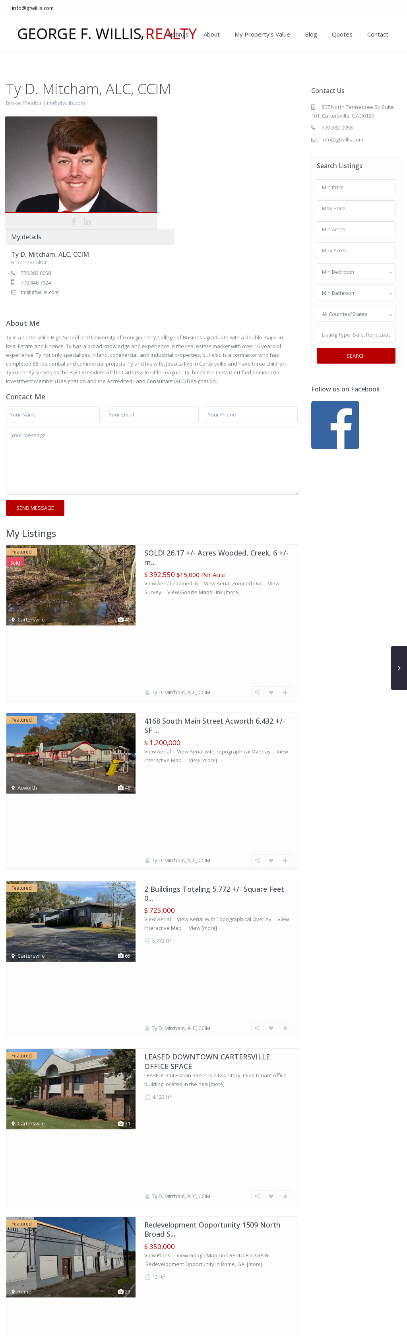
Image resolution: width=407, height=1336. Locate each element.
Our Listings (242, 1324)
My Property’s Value (262, 34)
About (212, 34)
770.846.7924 (160, 170)
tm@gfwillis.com (66, 102)
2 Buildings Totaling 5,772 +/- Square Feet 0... (214, 640)
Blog (311, 34)
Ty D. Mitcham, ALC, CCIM (175, 141)
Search (356, 355)
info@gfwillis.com (33, 8)
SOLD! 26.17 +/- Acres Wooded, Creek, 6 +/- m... (216, 453)
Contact (377, 34)
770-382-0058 (337, 127)
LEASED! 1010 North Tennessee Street (208, 1102)
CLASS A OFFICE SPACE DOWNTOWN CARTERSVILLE (207, 1200)
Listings (178, 34)
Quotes (342, 34)
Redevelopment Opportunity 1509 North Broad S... (212, 826)
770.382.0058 (160, 160)
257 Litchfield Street (178, 915)
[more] (232, 487)
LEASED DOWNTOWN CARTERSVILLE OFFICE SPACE (207, 733)
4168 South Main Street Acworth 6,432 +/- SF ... (214, 546)
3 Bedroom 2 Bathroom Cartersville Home (214, 1009)
